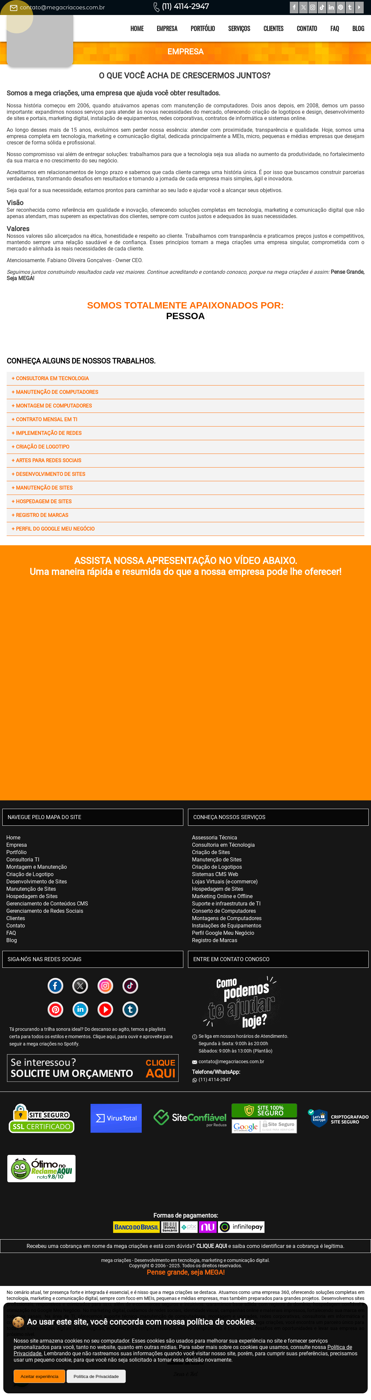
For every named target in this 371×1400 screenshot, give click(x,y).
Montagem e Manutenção (36, 867)
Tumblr (350, 7)
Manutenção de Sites (31, 889)
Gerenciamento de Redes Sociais (44, 911)
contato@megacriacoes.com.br (62, 7)
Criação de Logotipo (30, 874)
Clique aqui (104, 1036)
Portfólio (203, 28)
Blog (358, 28)
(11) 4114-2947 (185, 6)
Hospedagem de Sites (32, 896)
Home (136, 28)
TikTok (322, 7)
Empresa (167, 28)
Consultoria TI (22, 859)
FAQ (334, 28)
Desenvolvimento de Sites (36, 881)
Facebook (294, 7)
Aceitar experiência (39, 1376)
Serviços (239, 28)
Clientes (273, 28)
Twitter (303, 7)
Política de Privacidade (96, 1376)
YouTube (359, 7)
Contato (307, 28)
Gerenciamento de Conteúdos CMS (47, 903)
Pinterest (340, 7)
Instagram (312, 7)
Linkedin (331, 7)
